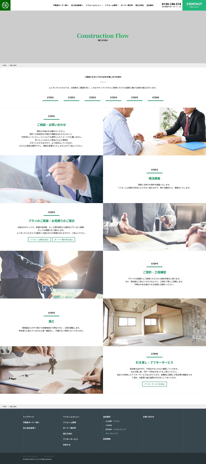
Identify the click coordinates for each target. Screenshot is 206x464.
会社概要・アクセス (112, 421)
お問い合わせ (148, 416)
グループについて (111, 433)
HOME (5, 65)
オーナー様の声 (127, 5)
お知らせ (66, 444)
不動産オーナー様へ (60, 5)
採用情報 (106, 439)
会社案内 (150, 5)
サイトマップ (49, 456)
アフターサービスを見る (154, 384)
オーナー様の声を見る (63, 239)
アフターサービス (70, 439)
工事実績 (108, 425)
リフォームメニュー (93, 5)
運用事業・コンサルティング (115, 429)
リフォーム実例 (111, 5)
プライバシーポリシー (31, 456)
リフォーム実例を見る (39, 239)
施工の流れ (139, 5)
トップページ (28, 416)
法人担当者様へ (77, 5)
